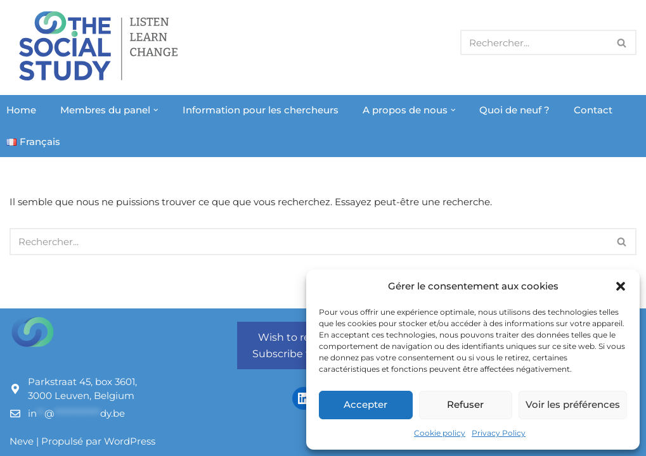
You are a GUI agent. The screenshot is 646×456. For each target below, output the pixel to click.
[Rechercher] (534, 42)
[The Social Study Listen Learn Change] (101, 45)
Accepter (365, 404)
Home (21, 110)
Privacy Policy (499, 433)
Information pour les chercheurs (261, 110)
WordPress (129, 441)
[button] (620, 286)
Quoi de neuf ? (514, 110)
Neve (22, 441)
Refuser (465, 404)
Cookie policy (439, 433)
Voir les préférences (573, 404)
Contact (593, 110)
